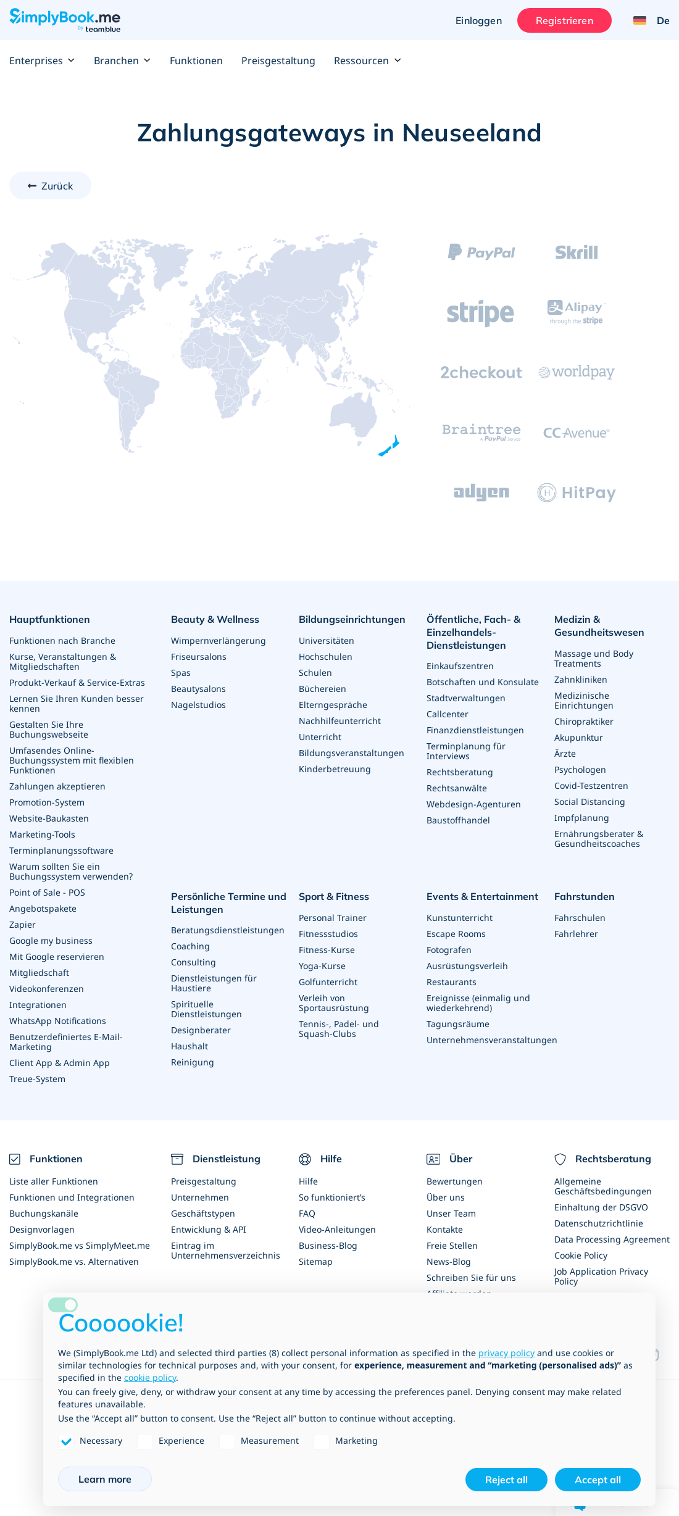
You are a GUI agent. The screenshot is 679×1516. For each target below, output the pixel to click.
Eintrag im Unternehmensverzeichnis (225, 1250)
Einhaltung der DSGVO (601, 1207)
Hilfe (308, 1181)
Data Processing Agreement (612, 1239)
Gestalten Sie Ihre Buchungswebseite (48, 729)
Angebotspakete (43, 908)
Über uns (446, 1197)
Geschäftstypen (203, 1213)
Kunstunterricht (460, 917)
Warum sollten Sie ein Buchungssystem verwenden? (71, 871)
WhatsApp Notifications (57, 1021)
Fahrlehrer (576, 933)
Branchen (122, 60)
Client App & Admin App (59, 1062)
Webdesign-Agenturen (474, 804)
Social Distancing (589, 801)
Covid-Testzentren (591, 785)
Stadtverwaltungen (466, 698)
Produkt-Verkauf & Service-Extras (77, 682)
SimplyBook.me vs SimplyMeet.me (79, 1245)
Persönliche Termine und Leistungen (228, 902)
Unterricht (320, 737)
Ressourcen (367, 60)
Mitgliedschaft (39, 972)
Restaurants (452, 982)
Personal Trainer (333, 917)
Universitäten (326, 640)
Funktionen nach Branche (62, 640)
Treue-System (37, 1079)
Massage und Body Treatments (593, 658)
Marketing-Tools (42, 834)
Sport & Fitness (334, 896)
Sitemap (316, 1261)
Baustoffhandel (458, 820)
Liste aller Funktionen (53, 1181)
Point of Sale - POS (47, 892)
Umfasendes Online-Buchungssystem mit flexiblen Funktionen (71, 760)
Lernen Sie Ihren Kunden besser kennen (76, 703)
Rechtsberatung (460, 772)
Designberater (201, 1030)
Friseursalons (199, 656)
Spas (181, 672)
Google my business (51, 940)
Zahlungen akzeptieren (57, 786)
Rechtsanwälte (457, 788)
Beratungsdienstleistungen (228, 930)
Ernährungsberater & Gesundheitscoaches (598, 838)
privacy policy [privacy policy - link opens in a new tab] (506, 1353)
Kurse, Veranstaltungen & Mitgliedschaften (62, 661)
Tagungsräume (458, 1024)
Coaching (190, 946)
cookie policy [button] (150, 1377)
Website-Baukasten (49, 818)
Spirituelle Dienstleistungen (206, 1009)
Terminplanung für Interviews (466, 751)
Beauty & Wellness (215, 619)
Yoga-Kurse (322, 966)
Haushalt (189, 1046)
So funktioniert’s (332, 1197)
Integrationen (38, 1004)
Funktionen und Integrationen (72, 1197)
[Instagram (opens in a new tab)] (658, 1355)
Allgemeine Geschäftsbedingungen (603, 1186)
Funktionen (196, 60)
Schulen (315, 672)
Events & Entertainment (482, 896)
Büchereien (322, 688)
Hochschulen (325, 656)
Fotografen (449, 950)
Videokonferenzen (46, 988)
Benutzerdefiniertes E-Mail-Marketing (66, 1041)
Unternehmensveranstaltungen (492, 1040)
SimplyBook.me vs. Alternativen (74, 1261)
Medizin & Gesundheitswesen (599, 625)
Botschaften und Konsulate (483, 682)
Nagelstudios (198, 704)
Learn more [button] (104, 1479)
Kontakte (445, 1229)
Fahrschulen (580, 917)
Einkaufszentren (460, 666)
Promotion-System (47, 802)
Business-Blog (328, 1245)
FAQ (307, 1213)
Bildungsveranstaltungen (351, 753)
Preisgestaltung (278, 60)
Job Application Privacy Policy (601, 1276)
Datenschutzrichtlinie (598, 1223)
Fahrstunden (584, 896)
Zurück (57, 186)
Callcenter (448, 714)
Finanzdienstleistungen (475, 730)
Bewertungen (455, 1181)
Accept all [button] (598, 1479)
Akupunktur (578, 737)
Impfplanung (581, 817)
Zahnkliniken (580, 679)
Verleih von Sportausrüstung (334, 1003)
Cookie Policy (580, 1255)
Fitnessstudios (328, 933)
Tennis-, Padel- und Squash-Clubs (339, 1028)
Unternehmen (200, 1197)
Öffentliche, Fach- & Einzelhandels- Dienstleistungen (473, 632)
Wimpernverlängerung (218, 640)
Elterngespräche (333, 704)
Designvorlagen (42, 1229)
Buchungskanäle (43, 1213)
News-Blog (449, 1261)
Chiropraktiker (584, 721)
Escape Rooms (456, 933)
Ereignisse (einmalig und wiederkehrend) (478, 1003)
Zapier (22, 924)
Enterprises (42, 60)
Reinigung (192, 1062)
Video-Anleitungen (337, 1229)
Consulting (193, 962)
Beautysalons (198, 688)
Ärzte (565, 753)
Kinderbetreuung (335, 769)
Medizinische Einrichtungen (584, 700)
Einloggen (478, 20)
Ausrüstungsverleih (467, 966)
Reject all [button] (506, 1479)
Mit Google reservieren (56, 956)
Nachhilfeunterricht (340, 721)
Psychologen (580, 769)
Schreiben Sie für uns (471, 1277)
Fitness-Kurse (327, 950)
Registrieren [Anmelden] (564, 20)
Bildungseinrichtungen (352, 619)
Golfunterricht (328, 982)
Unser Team (451, 1213)
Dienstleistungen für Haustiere (214, 983)
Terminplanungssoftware (61, 850)
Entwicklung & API (208, 1229)
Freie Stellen (452, 1245)
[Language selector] (647, 20)
